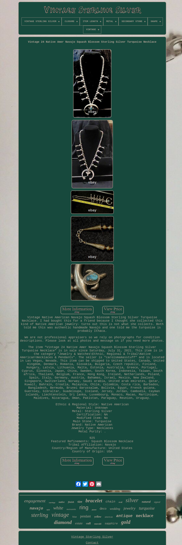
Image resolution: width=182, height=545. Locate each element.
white (58, 507)
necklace (144, 515)
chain (110, 502)
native (62, 502)
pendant (85, 516)
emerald (97, 524)
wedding (115, 508)
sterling (39, 515)
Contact (92, 542)
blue (74, 516)
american (109, 517)
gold (125, 522)
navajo (36, 508)
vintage (60, 514)
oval (120, 502)
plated (94, 510)
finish (71, 502)
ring (83, 507)
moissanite (71, 509)
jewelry (130, 508)
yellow (97, 516)
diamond (63, 522)
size (79, 501)
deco (103, 508)
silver (132, 500)
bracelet (93, 500)
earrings (52, 502)
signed (157, 502)
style (48, 510)
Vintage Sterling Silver (92, 537)
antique (124, 516)
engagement (35, 500)
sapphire (111, 523)
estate (79, 523)
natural (146, 501)
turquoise (147, 508)
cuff (88, 523)
